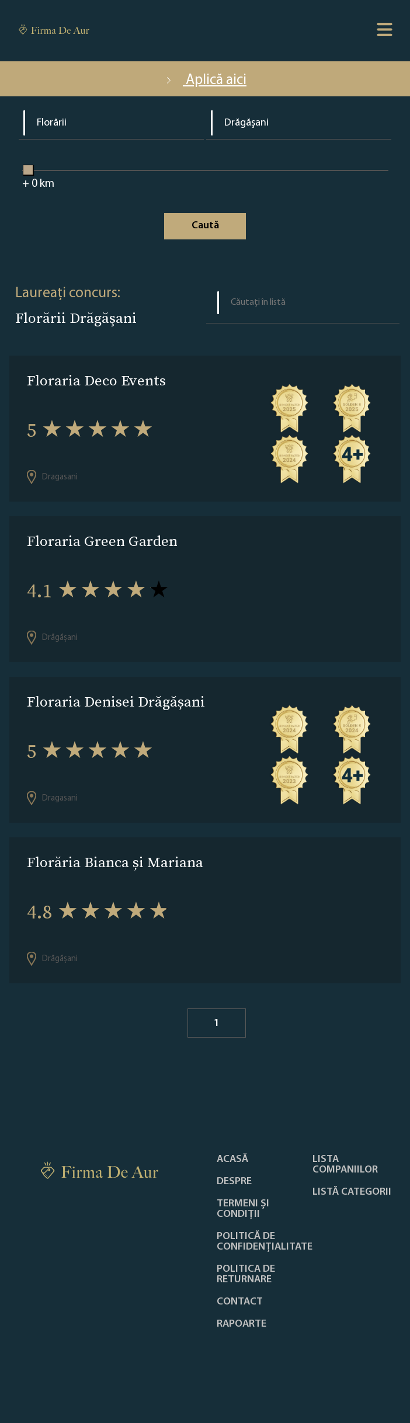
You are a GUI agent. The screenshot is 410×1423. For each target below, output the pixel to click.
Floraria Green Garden (102, 541)
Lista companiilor (345, 1164)
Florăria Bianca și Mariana (115, 862)
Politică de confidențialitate (264, 1241)
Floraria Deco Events (96, 380)
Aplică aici (205, 80)
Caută (205, 225)
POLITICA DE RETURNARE (246, 1274)
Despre (234, 1182)
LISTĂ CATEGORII (351, 1192)
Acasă (232, 1159)
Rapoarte (241, 1324)
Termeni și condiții (243, 1209)
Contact (240, 1302)
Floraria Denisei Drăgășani (116, 701)
